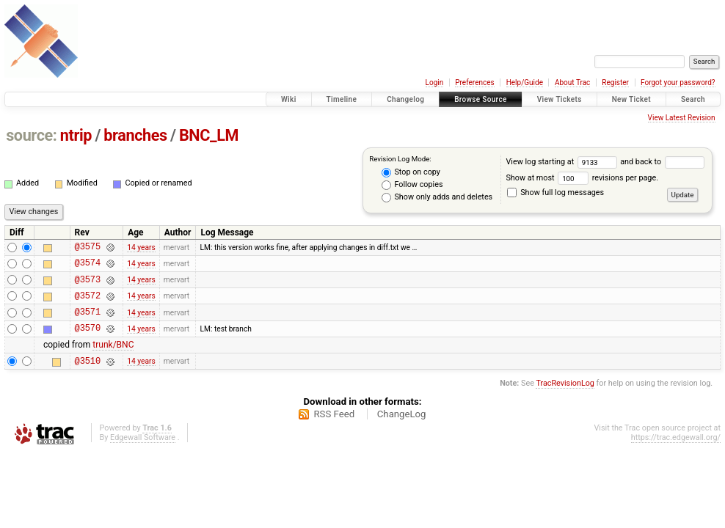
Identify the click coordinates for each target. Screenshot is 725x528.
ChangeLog (401, 429)
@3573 (88, 285)
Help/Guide (524, 82)
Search (693, 99)
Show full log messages (555, 192)
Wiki (288, 99)
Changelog (405, 99)
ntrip (76, 135)
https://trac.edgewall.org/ (676, 453)
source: (31, 135)
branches (135, 135)
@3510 (88, 376)
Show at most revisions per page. (582, 178)
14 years (141, 248)
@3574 (88, 266)
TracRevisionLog (565, 398)
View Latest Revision (681, 118)
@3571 (88, 322)
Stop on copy (411, 172)
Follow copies (412, 185)
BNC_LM (208, 135)
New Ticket (631, 99)
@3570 (88, 340)
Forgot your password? (678, 82)
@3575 (88, 248)
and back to (662, 161)
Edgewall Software (142, 453)
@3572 (88, 304)
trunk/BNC (113, 358)
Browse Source (480, 99)
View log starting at (563, 161)
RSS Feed (333, 429)
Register (615, 82)
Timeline (342, 99)
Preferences (474, 82)
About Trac (572, 82)
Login (435, 82)
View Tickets (559, 99)
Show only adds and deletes (437, 197)
